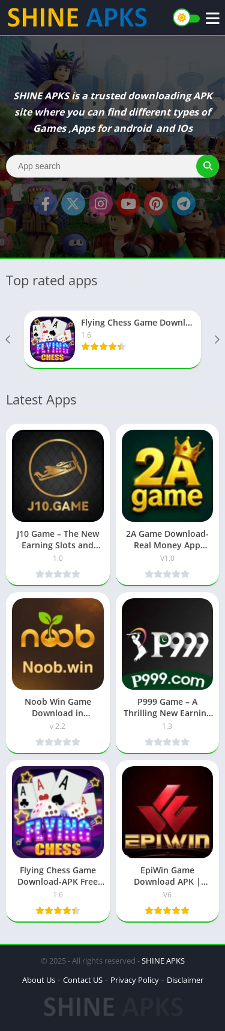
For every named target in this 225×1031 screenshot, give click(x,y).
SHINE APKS (163, 960)
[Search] (112, 166)
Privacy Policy (134, 979)
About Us (38, 979)
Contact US (83, 979)
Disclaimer (185, 979)
